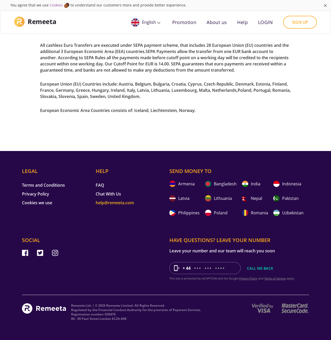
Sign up (300, 22)
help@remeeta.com (115, 203)
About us (217, 22)
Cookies (56, 5)
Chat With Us (108, 194)
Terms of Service (275, 278)
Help (242, 22)
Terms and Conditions (43, 185)
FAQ (100, 185)
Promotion (184, 22)
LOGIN (265, 22)
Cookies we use (37, 203)
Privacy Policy (35, 194)
